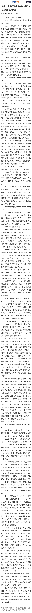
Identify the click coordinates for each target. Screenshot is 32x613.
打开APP (28, 2)
